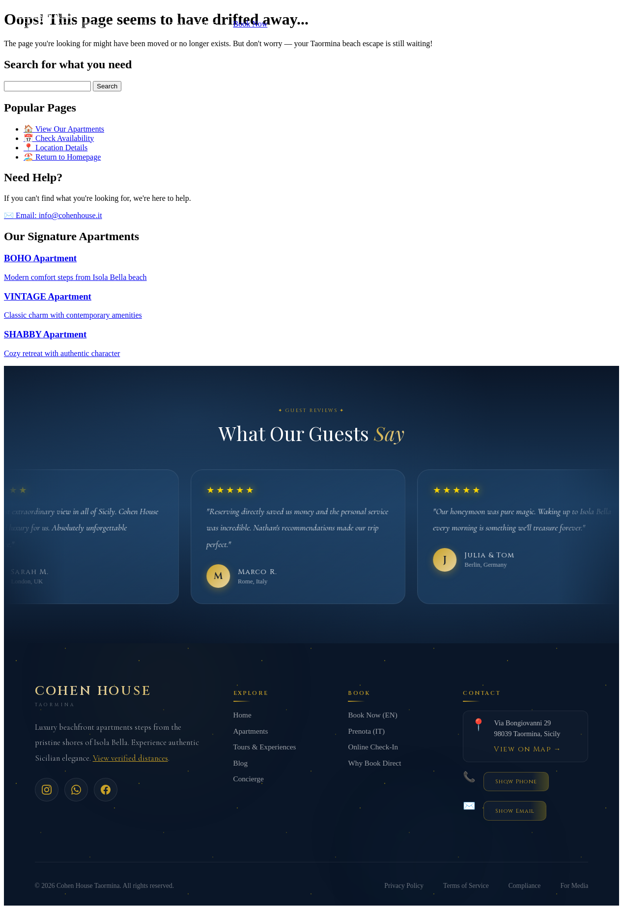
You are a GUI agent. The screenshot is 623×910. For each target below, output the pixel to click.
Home (28, 24)
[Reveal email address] (514, 811)
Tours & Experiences (264, 748)
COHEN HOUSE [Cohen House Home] (43, 15)
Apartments (84, 24)
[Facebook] (105, 790)
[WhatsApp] (76, 790)
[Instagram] (46, 790)
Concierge (193, 24)
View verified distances (130, 759)
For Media (574, 886)
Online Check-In (373, 748)
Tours (139, 24)
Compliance (525, 886)
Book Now (250, 24)
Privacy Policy (404, 886)
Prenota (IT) (366, 731)
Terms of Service (466, 886)
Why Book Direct (374, 763)
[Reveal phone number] (515, 782)
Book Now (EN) (372, 716)
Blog (240, 763)
